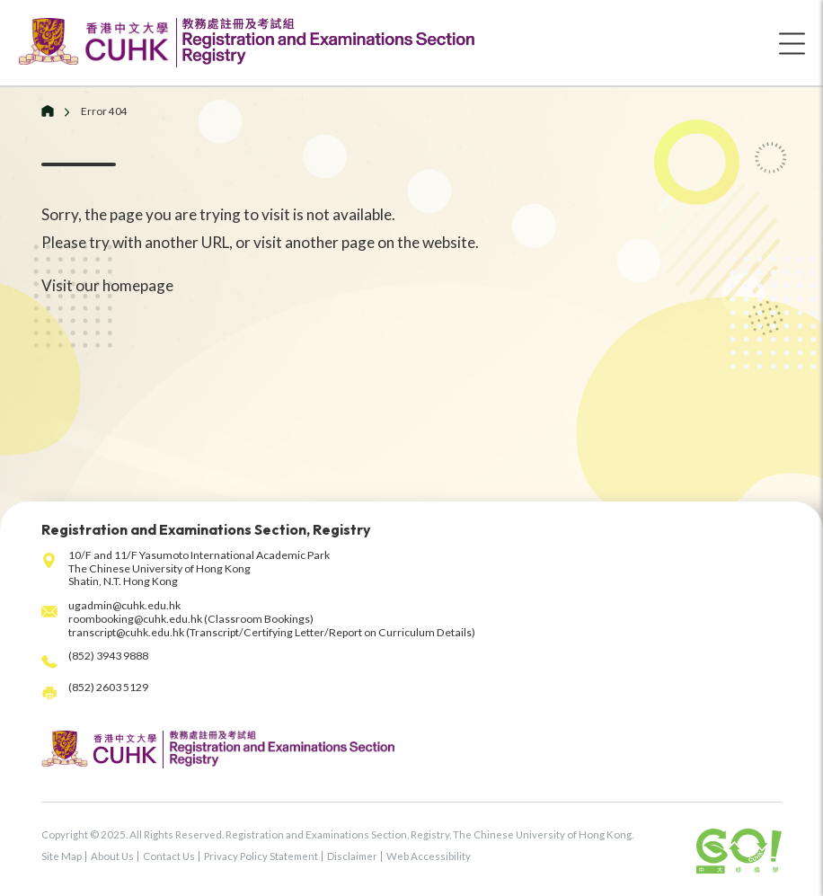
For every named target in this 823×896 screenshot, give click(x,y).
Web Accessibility (428, 856)
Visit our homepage (107, 285)
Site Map (61, 856)
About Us (112, 856)
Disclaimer (352, 856)
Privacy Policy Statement (261, 856)
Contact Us (169, 856)
